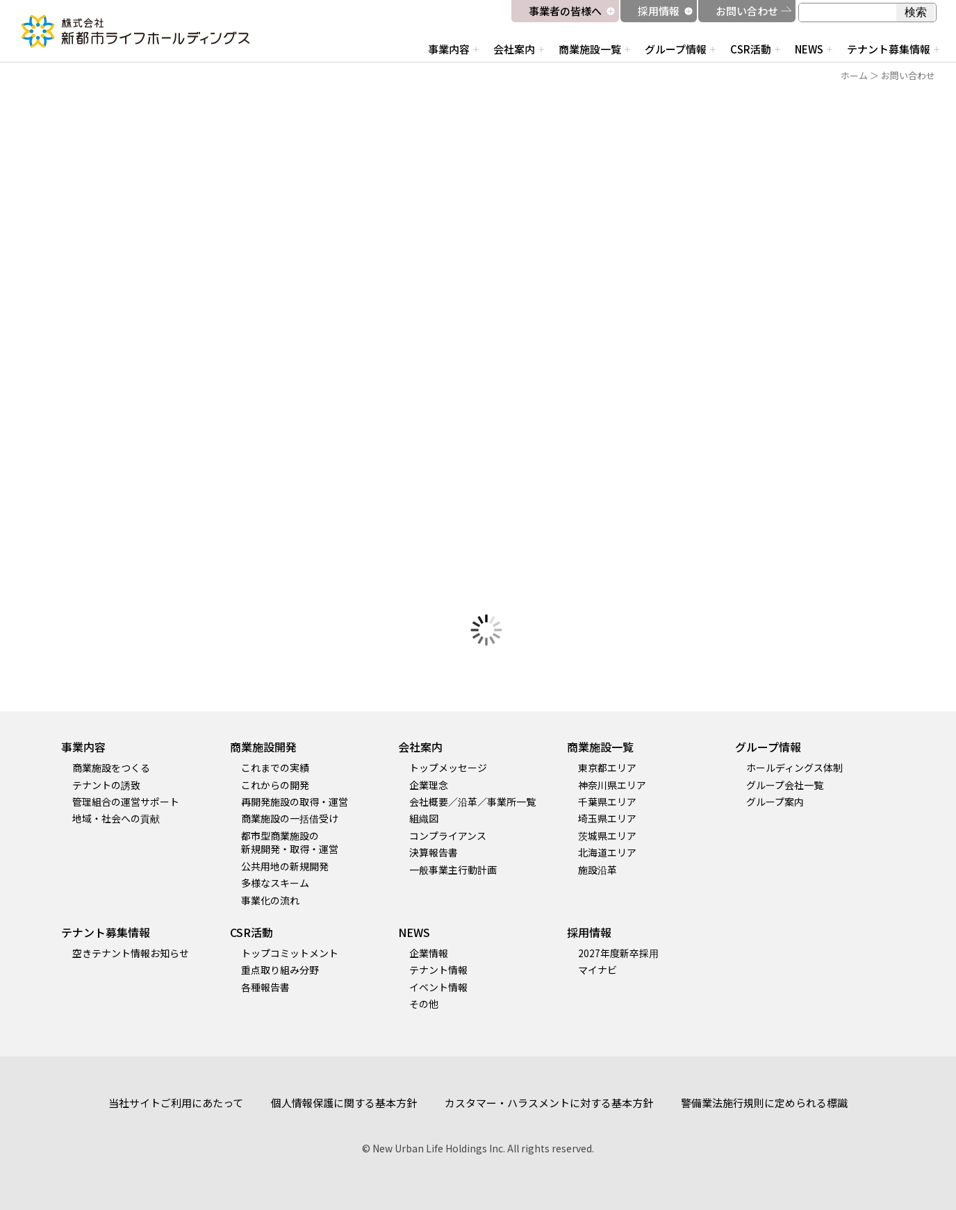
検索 (916, 12)
